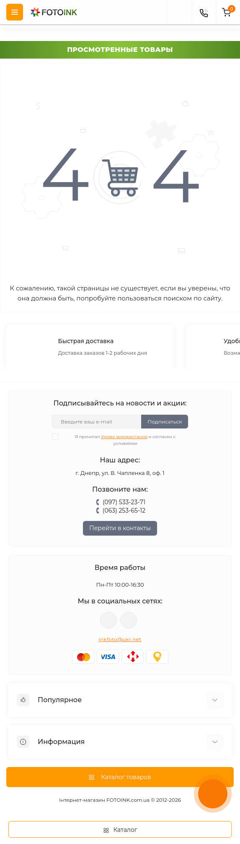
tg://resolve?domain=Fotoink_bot (128, 620)
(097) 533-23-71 (124, 502)
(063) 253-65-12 (124, 510)
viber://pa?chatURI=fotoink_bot (108, 620)
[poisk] (179, 12)
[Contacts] (203, 12)
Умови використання (124, 436)
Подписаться (164, 421)
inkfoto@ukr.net (120, 639)
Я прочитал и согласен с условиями (118, 440)
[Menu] (14, 12)
